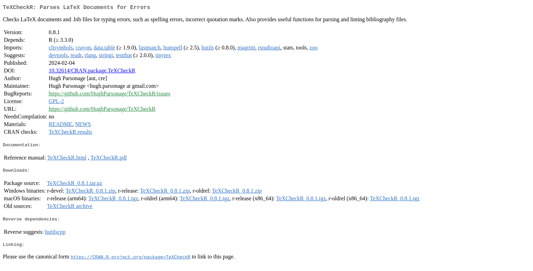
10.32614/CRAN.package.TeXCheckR (92, 72)
